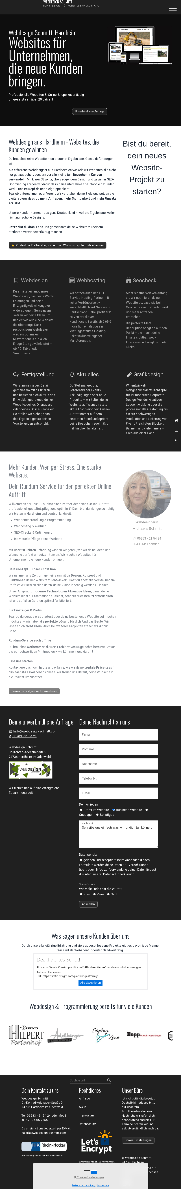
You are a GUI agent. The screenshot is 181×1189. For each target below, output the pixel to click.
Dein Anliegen (88, 804)
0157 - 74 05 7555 (35, 1120)
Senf (114, 894)
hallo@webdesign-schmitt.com (35, 731)
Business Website (129, 810)
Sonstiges (107, 815)
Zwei (100, 894)
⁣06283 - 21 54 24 (39, 1115)
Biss (87, 894)
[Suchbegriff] (90, 1080)
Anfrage (84, 1098)
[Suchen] (108, 1080)
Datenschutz (88, 854)
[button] (89, 111)
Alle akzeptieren (90, 982)
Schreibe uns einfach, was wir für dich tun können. (118, 834)
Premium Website (96, 810)
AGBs (82, 1107)
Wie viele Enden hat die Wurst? (100, 887)
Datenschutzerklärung (83, 1185)
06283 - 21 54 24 (24, 736)
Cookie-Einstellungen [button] (89, 1177)
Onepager (86, 815)
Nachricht (87, 823)
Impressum (86, 1115)
